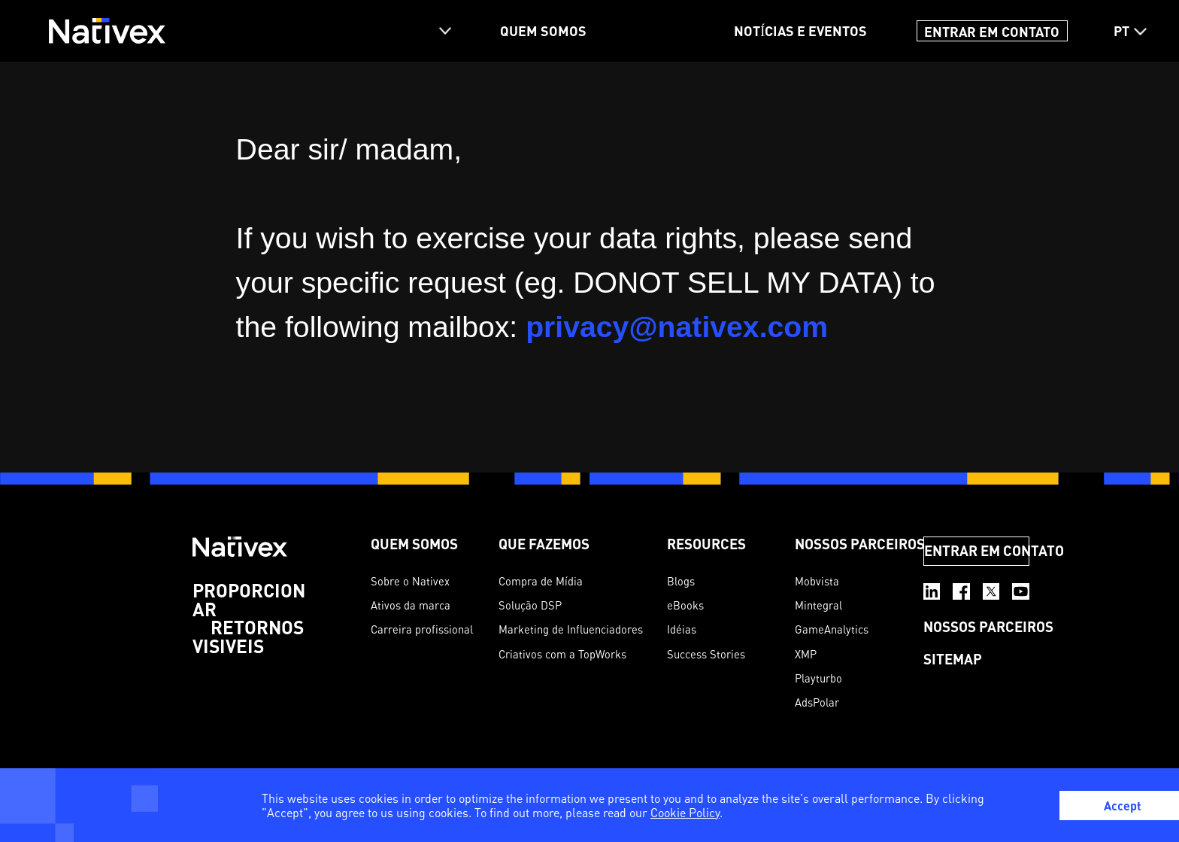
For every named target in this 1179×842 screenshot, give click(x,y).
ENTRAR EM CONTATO (991, 31)
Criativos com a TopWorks (562, 654)
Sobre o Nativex (410, 581)
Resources (706, 543)
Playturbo (818, 678)
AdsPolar (817, 702)
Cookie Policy (685, 812)
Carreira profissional (422, 629)
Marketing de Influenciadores (571, 629)
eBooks (685, 605)
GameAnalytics (831, 629)
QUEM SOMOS (543, 31)
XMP (806, 654)
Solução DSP (530, 605)
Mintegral (818, 605)
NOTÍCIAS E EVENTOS (800, 31)
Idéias (681, 629)
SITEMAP (952, 659)
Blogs (681, 581)
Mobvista (817, 581)
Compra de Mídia (541, 581)
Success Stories (706, 654)
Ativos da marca (410, 605)
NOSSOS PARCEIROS (860, 543)
